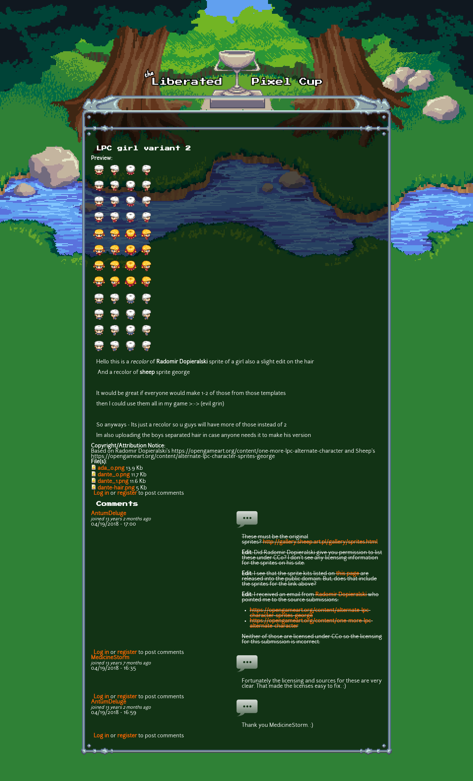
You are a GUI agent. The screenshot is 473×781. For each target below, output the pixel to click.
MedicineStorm (110, 658)
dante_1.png (113, 481)
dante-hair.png (116, 488)
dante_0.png (114, 475)
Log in (101, 493)
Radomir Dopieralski (341, 594)
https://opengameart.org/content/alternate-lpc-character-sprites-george (310, 613)
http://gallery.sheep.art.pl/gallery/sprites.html (320, 542)
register (127, 493)
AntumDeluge (108, 513)
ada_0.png (111, 468)
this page (347, 573)
